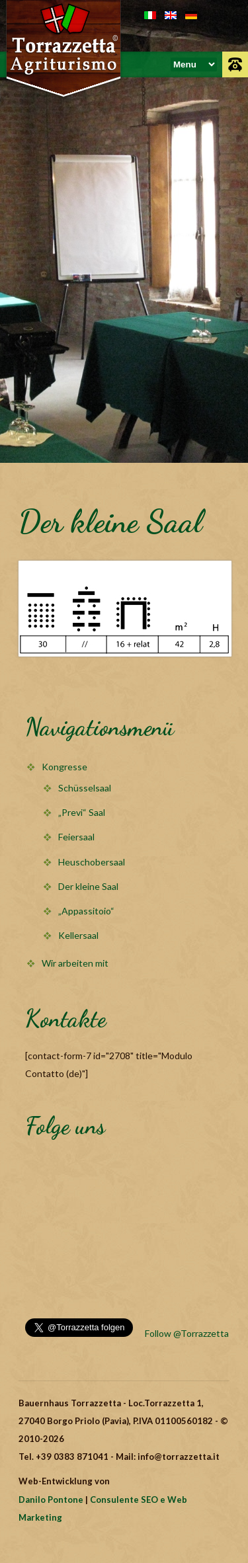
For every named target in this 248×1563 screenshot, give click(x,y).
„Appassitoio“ (86, 910)
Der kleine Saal (88, 886)
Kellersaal (78, 935)
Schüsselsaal (84, 787)
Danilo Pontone (51, 1499)
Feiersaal (76, 836)
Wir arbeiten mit (75, 963)
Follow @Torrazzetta (187, 1333)
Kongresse (64, 766)
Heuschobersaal (91, 861)
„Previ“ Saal (81, 812)
